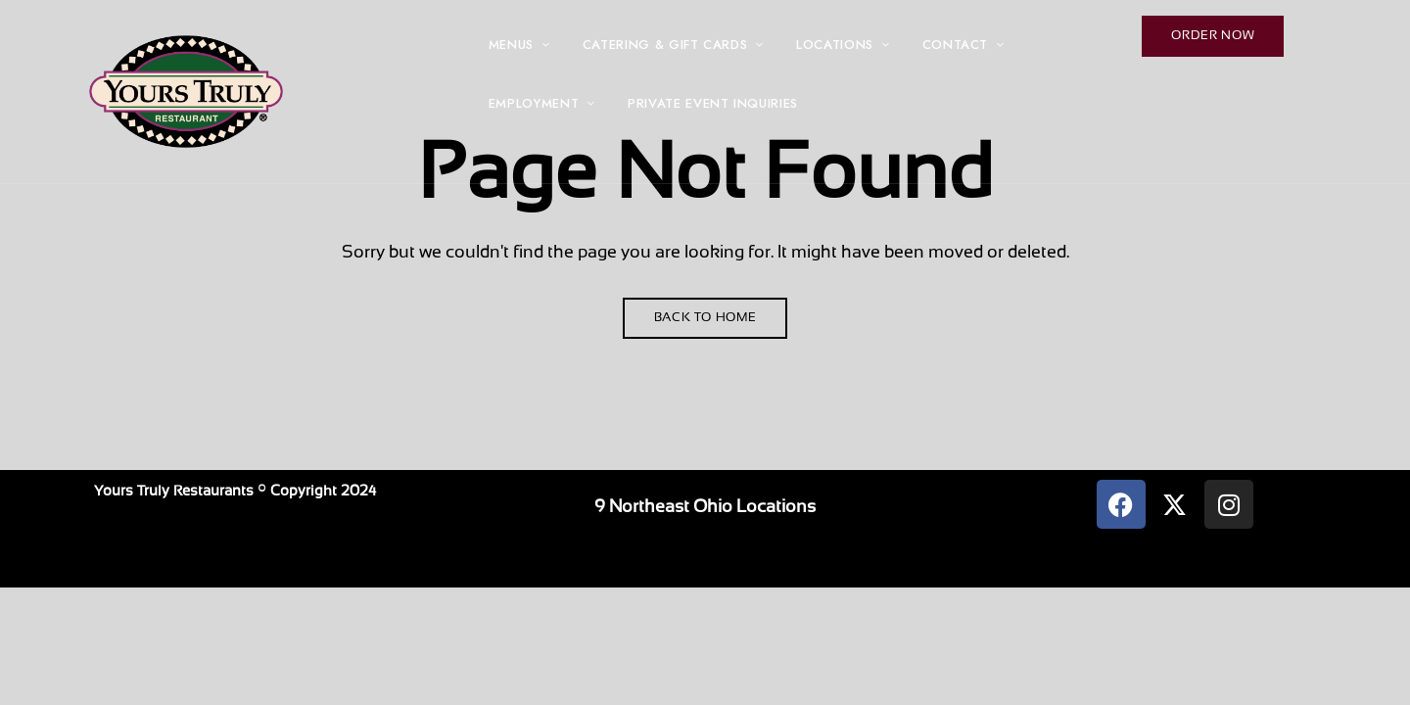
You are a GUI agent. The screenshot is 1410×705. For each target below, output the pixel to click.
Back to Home (705, 318)
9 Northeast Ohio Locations (705, 507)
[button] (1213, 36)
